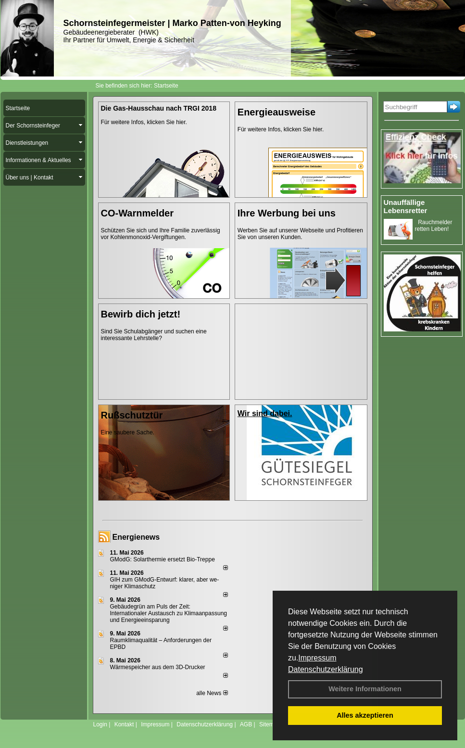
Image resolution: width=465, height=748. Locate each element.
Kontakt (124, 724)
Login (100, 724)
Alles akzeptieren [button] (365, 715)
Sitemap (269, 724)
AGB (246, 724)
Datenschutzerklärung (325, 669)
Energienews (136, 537)
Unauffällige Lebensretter (405, 206)
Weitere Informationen (365, 689)
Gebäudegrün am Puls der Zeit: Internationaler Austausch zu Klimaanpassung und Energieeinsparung (168, 613)
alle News (211, 693)
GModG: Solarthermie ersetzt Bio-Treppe (162, 559)
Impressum (317, 658)
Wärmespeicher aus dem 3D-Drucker (157, 667)
